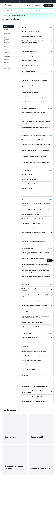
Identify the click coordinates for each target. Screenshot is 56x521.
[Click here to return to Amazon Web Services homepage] (4, 6)
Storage (8, 15)
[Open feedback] (55, 260)
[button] (48, 5)
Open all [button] (50, 27)
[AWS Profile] (53, 2)
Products (4, 15)
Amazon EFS (14, 15)
